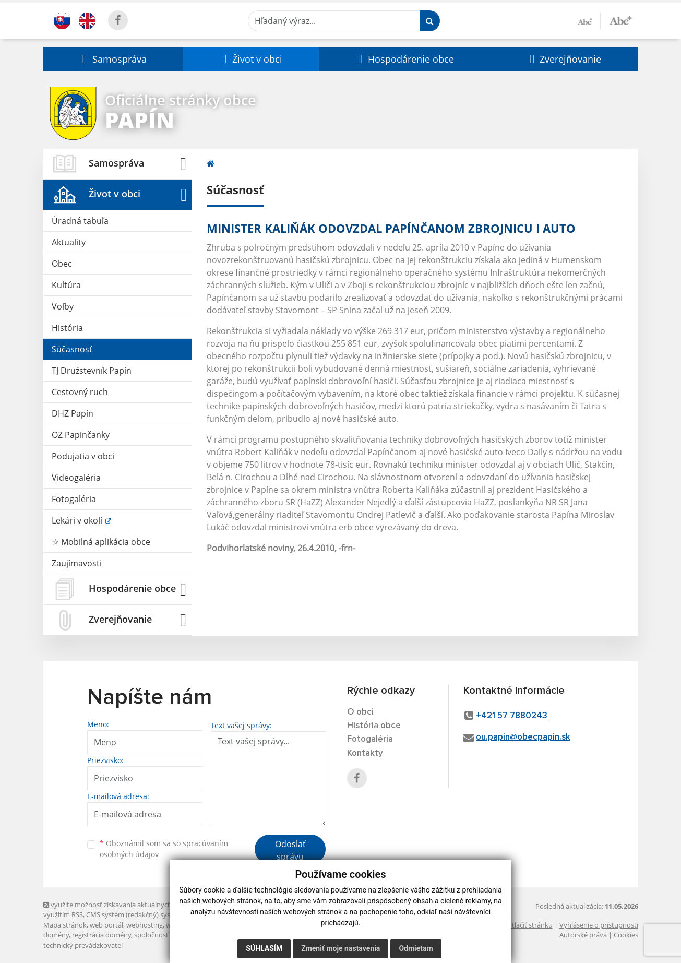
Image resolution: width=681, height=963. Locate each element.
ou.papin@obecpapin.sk (523, 737)
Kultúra (66, 285)
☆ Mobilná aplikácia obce (101, 542)
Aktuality (69, 242)
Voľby (63, 306)
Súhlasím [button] (264, 948)
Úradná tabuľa (80, 221)
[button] (113, 59)
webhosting (144, 925)
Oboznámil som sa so (164, 848)
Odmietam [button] (416, 948)
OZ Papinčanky (81, 435)
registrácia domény (101, 935)
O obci (360, 712)
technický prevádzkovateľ (83, 945)
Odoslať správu (290, 850)
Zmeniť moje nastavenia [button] (340, 948)
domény (56, 935)
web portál (106, 925)
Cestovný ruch (80, 392)
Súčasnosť (72, 349)
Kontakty (365, 753)
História (67, 328)
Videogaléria (76, 477)
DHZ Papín (72, 413)
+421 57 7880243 (511, 715)
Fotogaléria (74, 499)
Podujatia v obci (83, 456)
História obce (374, 725)
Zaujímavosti (77, 563)
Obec (62, 263)
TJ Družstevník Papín (92, 370)
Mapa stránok (65, 925)
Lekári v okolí (78, 520)
